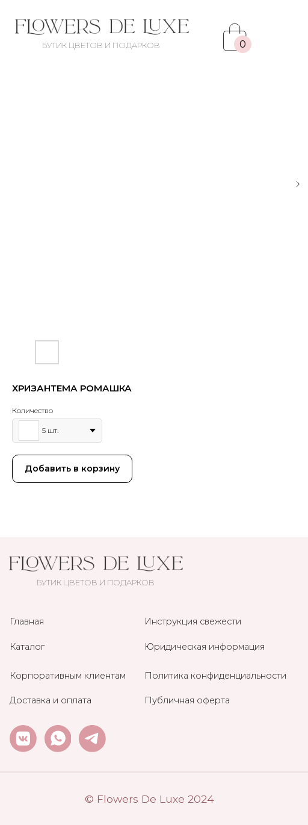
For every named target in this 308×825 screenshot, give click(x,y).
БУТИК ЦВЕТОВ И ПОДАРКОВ (101, 45)
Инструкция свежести (192, 621)
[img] (101, 27)
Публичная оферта (187, 700)
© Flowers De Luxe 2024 (149, 798)
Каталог (27, 646)
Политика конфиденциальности (215, 675)
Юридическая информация (204, 646)
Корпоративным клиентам (68, 675)
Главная (27, 621)
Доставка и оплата (50, 700)
